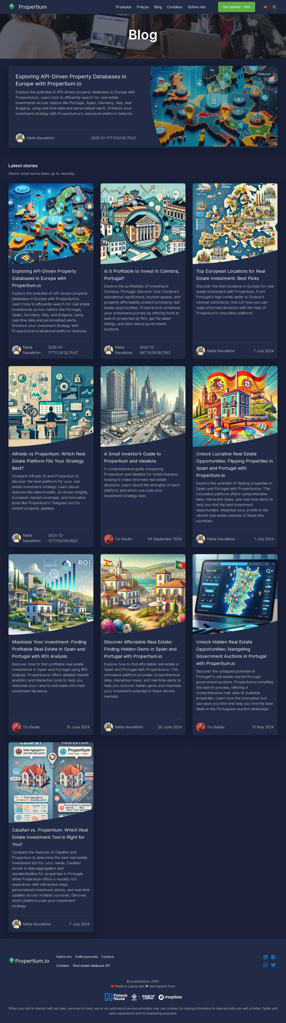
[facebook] (273, 957)
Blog (158, 7)
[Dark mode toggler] (274, 7)
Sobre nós (197, 7)
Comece (107, 957)
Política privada (86, 957)
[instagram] (265, 965)
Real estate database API (91, 965)
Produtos (123, 7)
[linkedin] (265, 957)
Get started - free (236, 7)
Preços (143, 7)
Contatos (174, 7)
